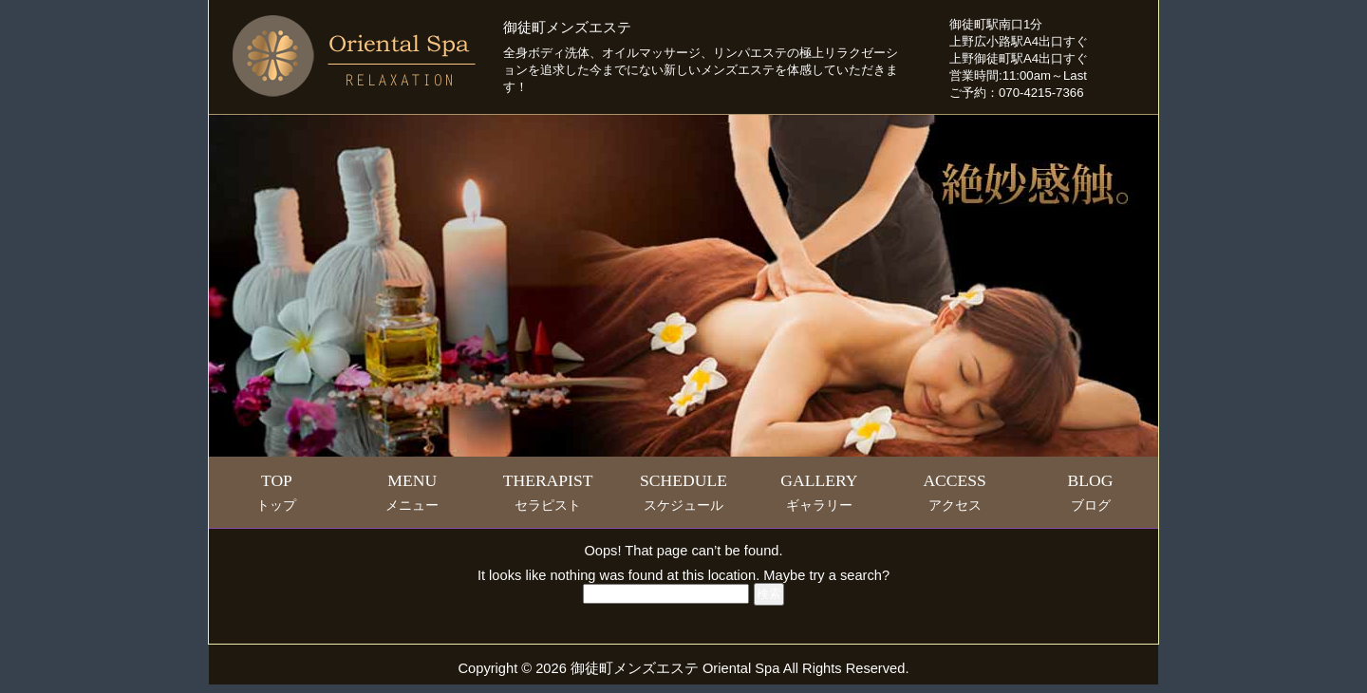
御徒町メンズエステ (567, 27)
